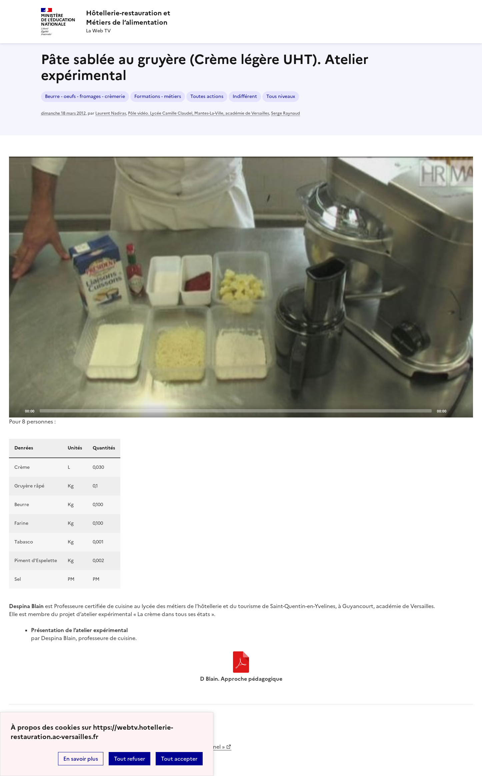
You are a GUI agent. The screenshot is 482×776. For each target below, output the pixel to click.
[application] (241, 287)
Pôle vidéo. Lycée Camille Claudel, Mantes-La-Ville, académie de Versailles (198, 113)
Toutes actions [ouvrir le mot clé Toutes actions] (206, 96)
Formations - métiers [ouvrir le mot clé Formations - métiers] (157, 96)
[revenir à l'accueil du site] (128, 17)
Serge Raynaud (285, 113)
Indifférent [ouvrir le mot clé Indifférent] (245, 96)
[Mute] (453, 410)
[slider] (236, 410)
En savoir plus (80, 759)
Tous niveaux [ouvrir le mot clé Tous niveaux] (280, 96)
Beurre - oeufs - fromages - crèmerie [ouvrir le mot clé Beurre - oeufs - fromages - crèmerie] (85, 96)
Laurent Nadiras (110, 113)
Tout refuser (129, 759)
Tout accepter (179, 759)
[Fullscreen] (464, 410)
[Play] (241, 287)
